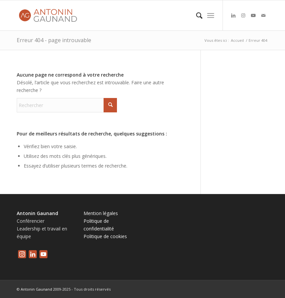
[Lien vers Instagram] (243, 15)
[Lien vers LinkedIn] (233, 15)
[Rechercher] (195, 15)
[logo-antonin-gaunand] (49, 15)
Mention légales (101, 213)
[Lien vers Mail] (263, 15)
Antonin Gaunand (36, 289)
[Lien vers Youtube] (253, 15)
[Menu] (210, 15)
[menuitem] (195, 15)
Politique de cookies (105, 236)
